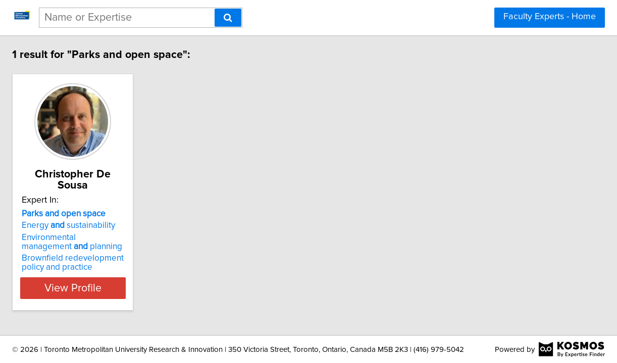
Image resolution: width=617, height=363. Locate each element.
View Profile (154, 287)
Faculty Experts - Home (549, 16)
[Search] (228, 18)
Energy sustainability (137, 225)
